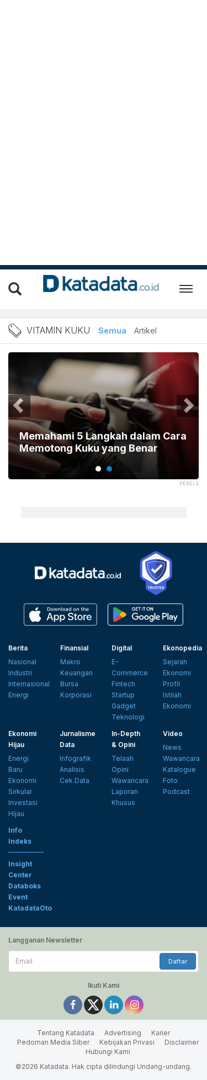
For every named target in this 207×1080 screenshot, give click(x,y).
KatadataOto (30, 908)
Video (173, 733)
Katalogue (179, 769)
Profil (171, 684)
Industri (20, 673)
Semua (112, 330)
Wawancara (130, 780)
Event (18, 897)
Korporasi (76, 695)
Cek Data (74, 780)
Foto (170, 780)
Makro (70, 662)
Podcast (176, 791)
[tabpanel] (103, 422)
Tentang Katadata (65, 1033)
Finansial (74, 648)
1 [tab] (98, 469)
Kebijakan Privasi (127, 1042)
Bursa (69, 684)
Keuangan (76, 673)
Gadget (124, 706)
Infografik (75, 758)
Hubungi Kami (108, 1051)
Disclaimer (181, 1042)
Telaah (123, 758)
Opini (120, 769)
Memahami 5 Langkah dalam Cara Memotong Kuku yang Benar (103, 442)
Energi (18, 695)
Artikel (145, 330)
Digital (122, 648)
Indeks (19, 841)
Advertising (122, 1033)
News (172, 747)
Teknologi (128, 717)
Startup (123, 695)
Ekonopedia (182, 648)
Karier (160, 1033)
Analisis (72, 769)
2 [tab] (109, 469)
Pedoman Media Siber (53, 1042)
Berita (18, 648)
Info (15, 830)
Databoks (24, 886)
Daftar (177, 961)
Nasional (22, 662)
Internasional (29, 684)
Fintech (123, 684)
